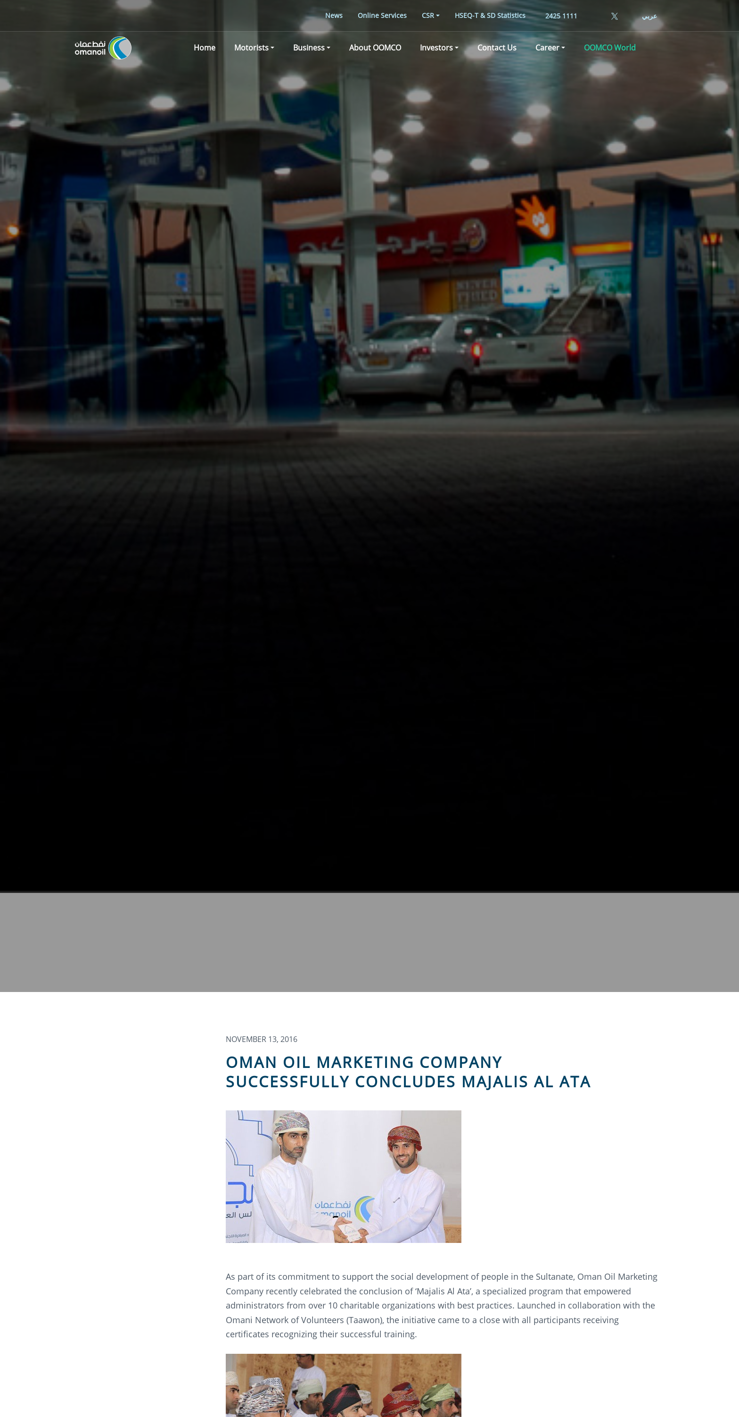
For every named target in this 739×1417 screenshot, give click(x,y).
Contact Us (497, 49)
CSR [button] (428, 15)
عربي (649, 15)
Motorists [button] (251, 49)
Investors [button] (436, 49)
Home (204, 49)
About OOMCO (375, 49)
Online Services (382, 15)
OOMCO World (610, 49)
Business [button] (309, 49)
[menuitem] (334, 15)
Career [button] (547, 49)
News (334, 15)
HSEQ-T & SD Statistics (490, 15)
